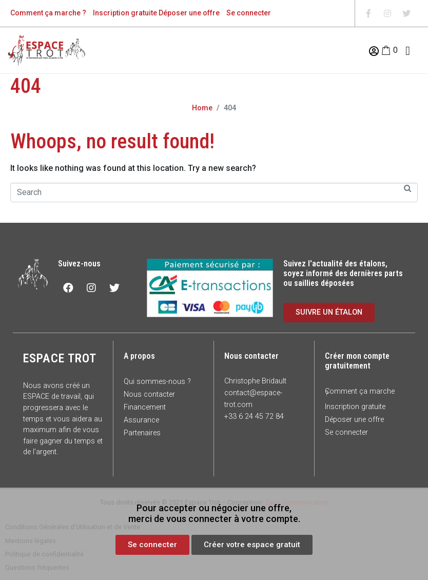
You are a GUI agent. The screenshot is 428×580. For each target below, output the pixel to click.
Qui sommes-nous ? (157, 381)
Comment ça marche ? (48, 13)
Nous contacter (149, 394)
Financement (145, 407)
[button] (152, 545)
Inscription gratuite (125, 13)
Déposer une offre (189, 13)
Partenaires (142, 433)
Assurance (141, 420)
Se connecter (248, 13)
